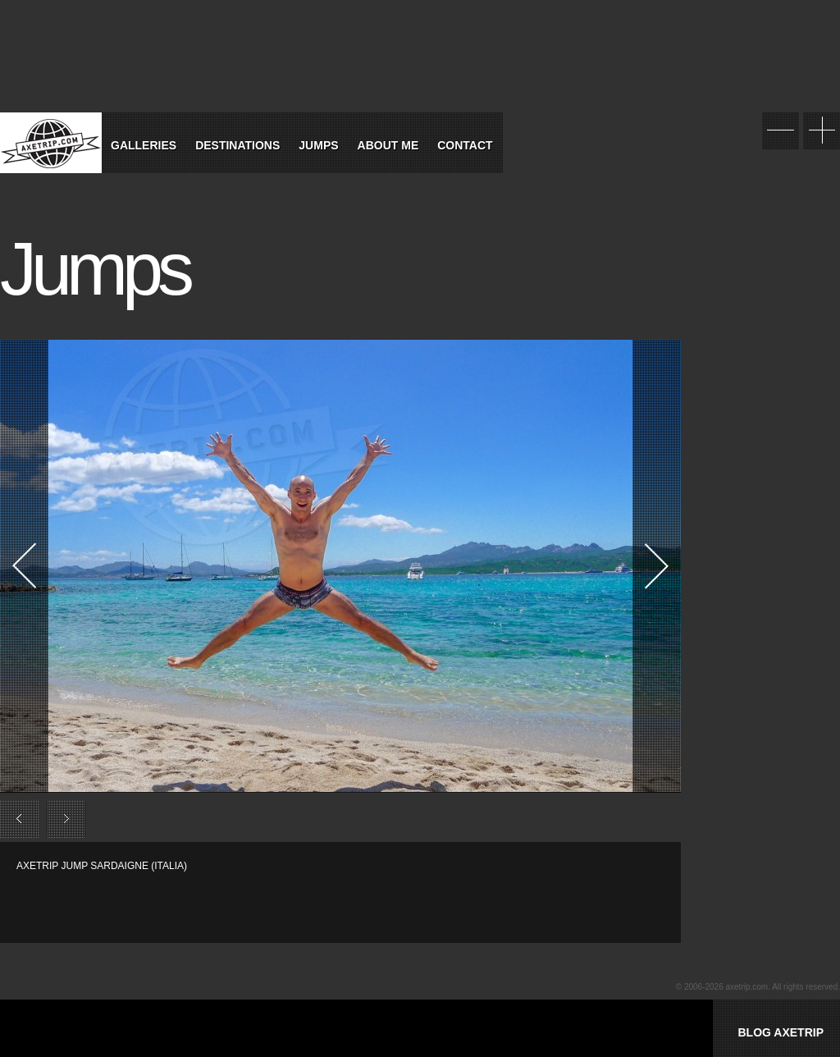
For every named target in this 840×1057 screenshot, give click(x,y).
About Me (388, 145)
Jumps (318, 145)
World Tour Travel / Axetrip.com (51, 142)
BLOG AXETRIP (780, 1032)
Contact (464, 145)
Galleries (143, 145)
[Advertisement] (208, 897)
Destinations (237, 145)
